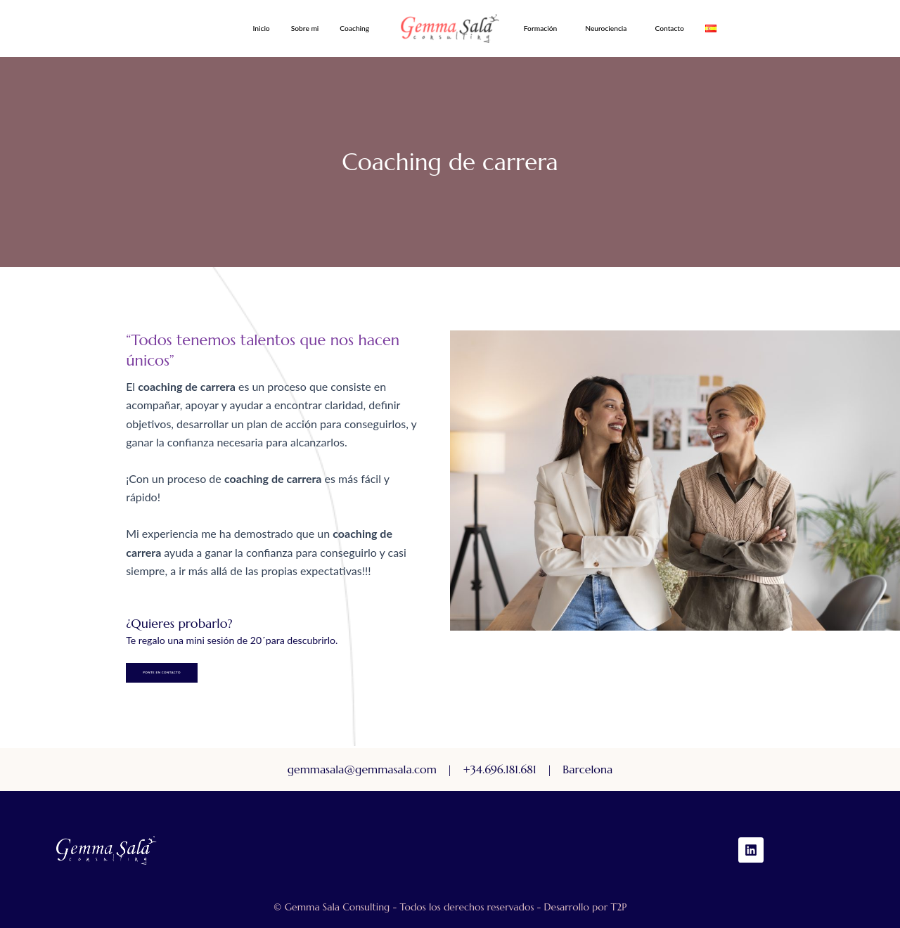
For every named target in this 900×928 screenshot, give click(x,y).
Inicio (260, 28)
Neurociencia (605, 28)
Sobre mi (305, 28)
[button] (358, 28)
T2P (618, 907)
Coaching (354, 28)
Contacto (669, 28)
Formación (540, 28)
